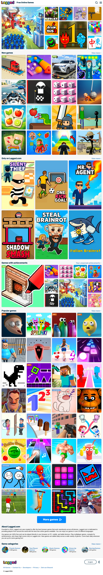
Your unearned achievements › (88, 263)
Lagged (8, 2)
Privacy (36, 567)
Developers (27, 567)
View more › (96, 53)
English (90, 562)
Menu (101, 2)
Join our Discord (47, 567)
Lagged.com (10, 562)
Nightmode (99, 562)
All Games (6, 567)
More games (50, 519)
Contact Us (17, 567)
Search (96, 2)
